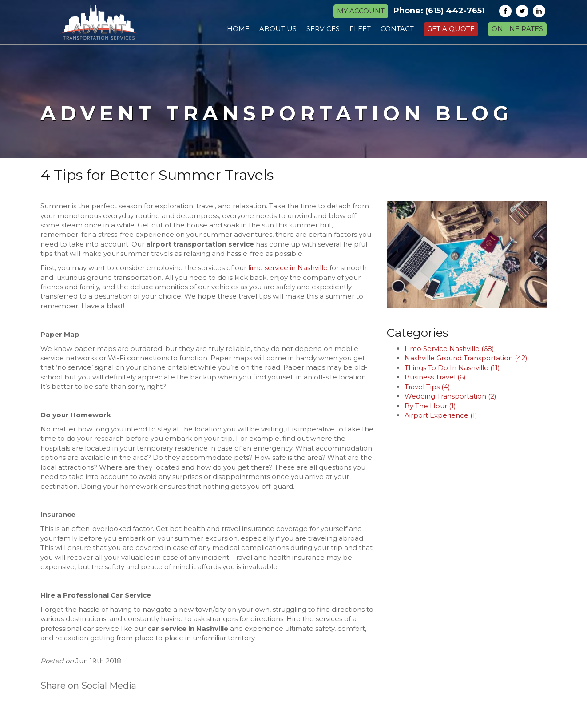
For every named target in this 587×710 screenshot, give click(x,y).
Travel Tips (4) (427, 387)
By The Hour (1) (430, 406)
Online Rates (517, 28)
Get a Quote (451, 28)
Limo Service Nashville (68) (449, 348)
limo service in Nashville (288, 267)
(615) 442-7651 (455, 11)
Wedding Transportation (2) (450, 396)
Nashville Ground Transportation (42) (466, 358)
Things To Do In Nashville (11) (452, 367)
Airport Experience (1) (441, 415)
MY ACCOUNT (361, 11)
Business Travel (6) (435, 377)
